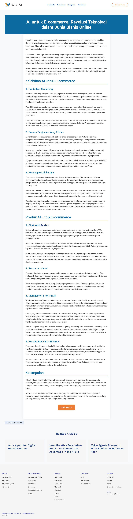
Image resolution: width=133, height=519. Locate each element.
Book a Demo (66, 407)
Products (51, 5)
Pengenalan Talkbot (15, 423)
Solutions (61, 5)
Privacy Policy (5, 515)
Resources (82, 5)
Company (71, 5)
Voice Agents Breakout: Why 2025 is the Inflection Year (107, 448)
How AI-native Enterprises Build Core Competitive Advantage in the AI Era (65, 448)
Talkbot (45, 225)
